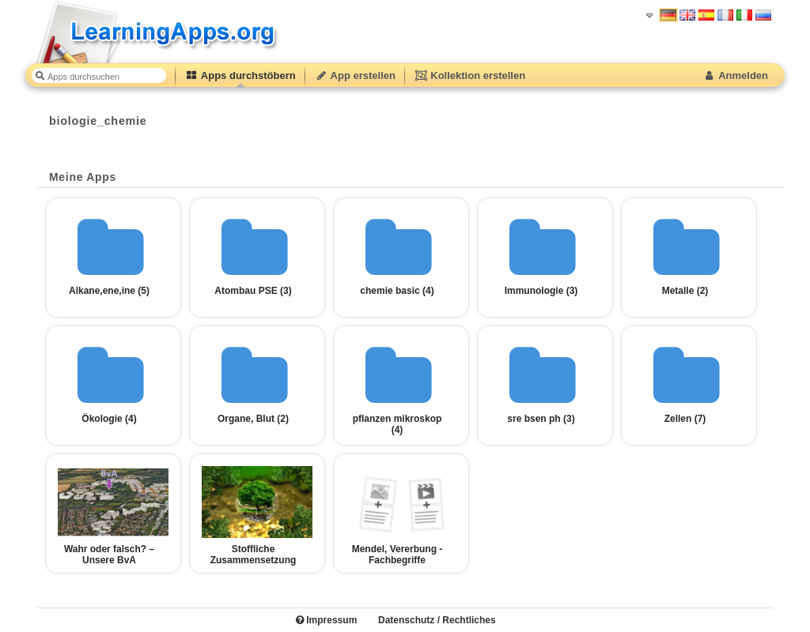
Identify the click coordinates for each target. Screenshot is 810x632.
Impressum (326, 620)
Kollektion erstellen (469, 75)
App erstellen (355, 75)
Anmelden (735, 75)
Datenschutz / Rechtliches (437, 620)
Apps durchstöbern (240, 75)
